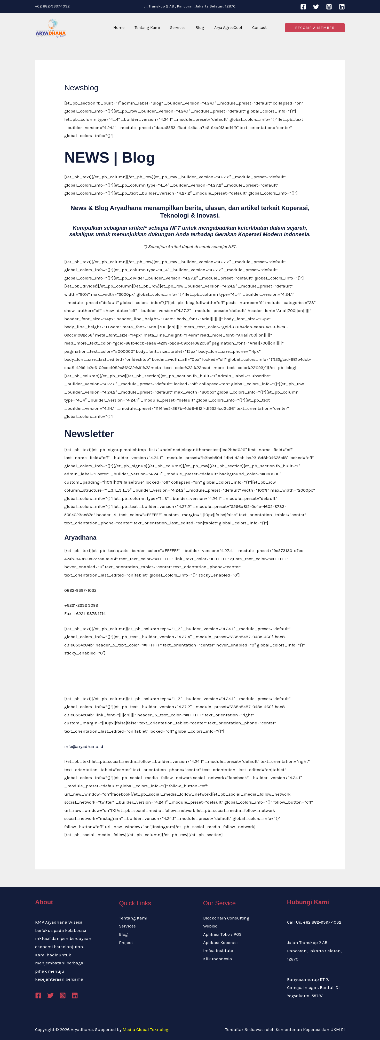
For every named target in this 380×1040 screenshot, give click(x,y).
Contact (255, 27)
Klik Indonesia (217, 958)
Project (126, 942)
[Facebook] (303, 7)
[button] (315, 27)
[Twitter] (316, 7)
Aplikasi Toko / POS (222, 934)
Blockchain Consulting (226, 918)
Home (123, 27)
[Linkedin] (342, 7)
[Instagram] (329, 7)
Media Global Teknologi (146, 1029)
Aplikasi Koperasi (220, 942)
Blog (199, 27)
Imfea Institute (218, 950)
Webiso (210, 926)
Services (178, 27)
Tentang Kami (150, 27)
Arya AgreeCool (226, 27)
